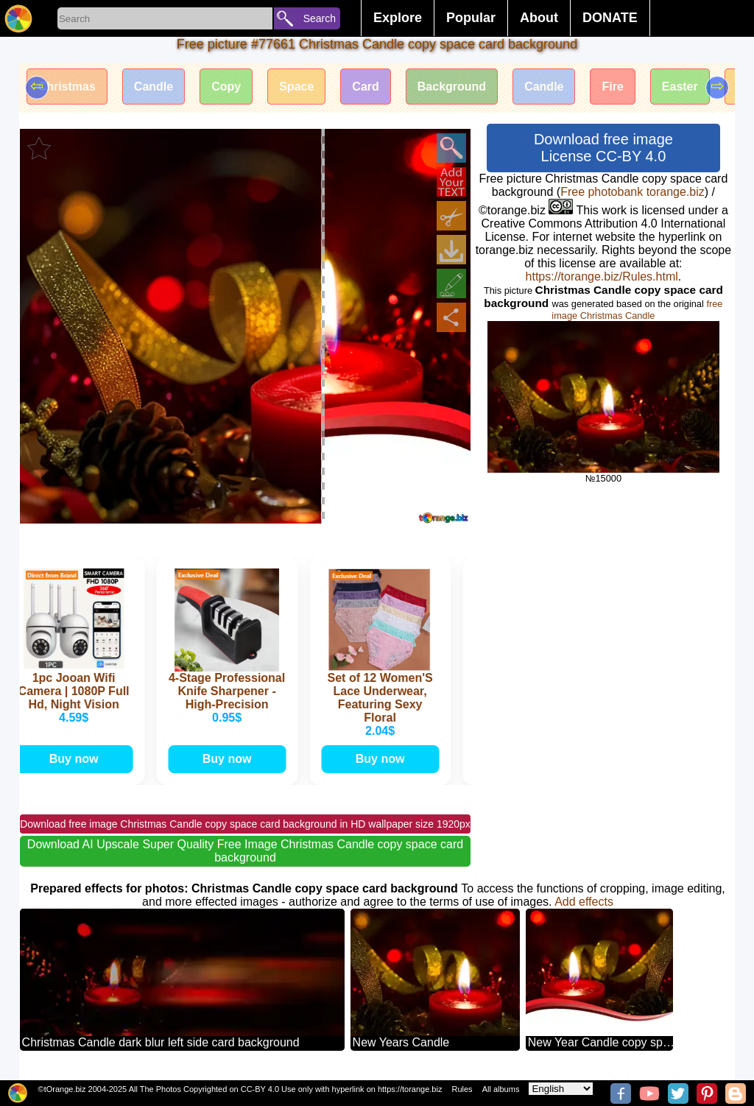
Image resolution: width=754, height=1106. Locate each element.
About (539, 17)
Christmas (67, 86)
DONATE (610, 17)
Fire (612, 86)
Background (451, 86)
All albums (501, 1089)
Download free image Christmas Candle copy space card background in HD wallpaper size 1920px (245, 824)
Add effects (583, 901)
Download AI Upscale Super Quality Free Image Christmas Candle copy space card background (245, 851)
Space (296, 86)
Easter (680, 86)
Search (319, 18)
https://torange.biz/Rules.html (602, 276)
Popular (471, 17)
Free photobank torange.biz (632, 192)
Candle (153, 86)
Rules (461, 1089)
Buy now (75, 759)
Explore (397, 17)
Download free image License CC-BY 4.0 (603, 147)
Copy (226, 86)
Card (365, 86)
